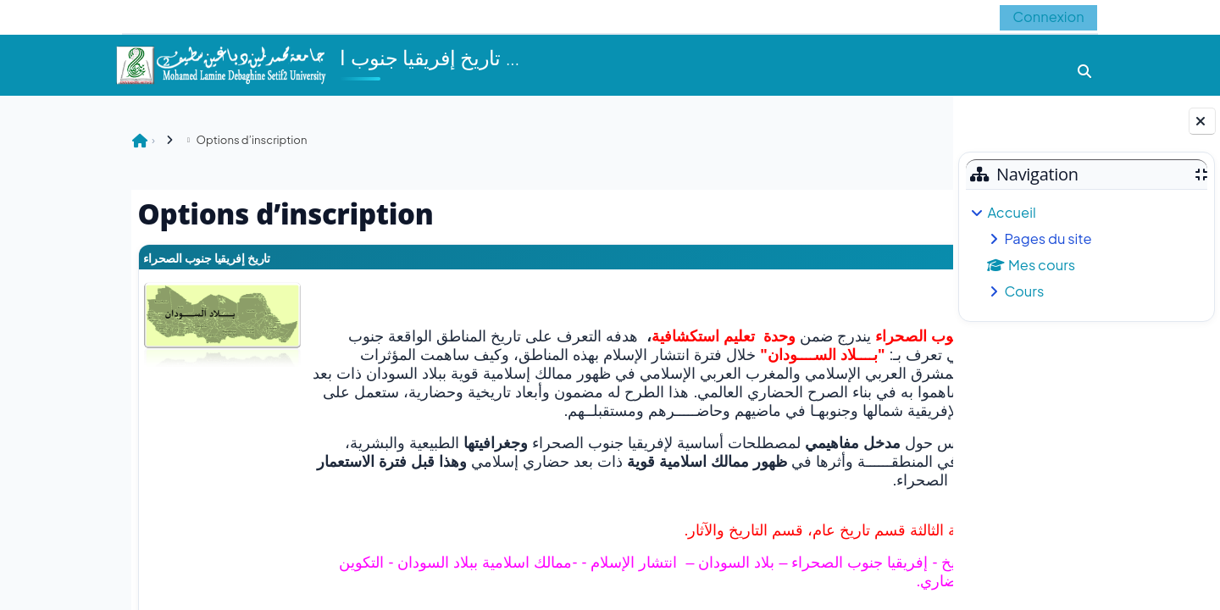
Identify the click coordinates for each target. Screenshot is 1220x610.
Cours (1024, 291)
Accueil (1011, 212)
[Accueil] (220, 63)
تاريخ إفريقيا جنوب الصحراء (102, 258)
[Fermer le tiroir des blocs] (1202, 121)
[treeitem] (1086, 252)
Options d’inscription (141, 139)
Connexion (1046, 16)
